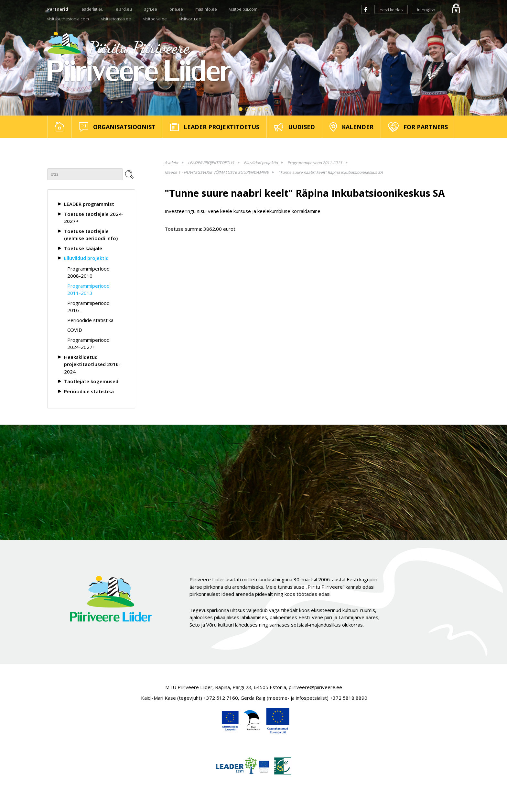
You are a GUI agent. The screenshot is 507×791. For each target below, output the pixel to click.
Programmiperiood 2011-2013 (88, 289)
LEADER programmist (89, 204)
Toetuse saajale (83, 248)
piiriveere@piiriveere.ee (315, 687)
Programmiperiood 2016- (88, 307)
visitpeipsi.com (243, 9)
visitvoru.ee (190, 19)
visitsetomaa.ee (116, 19)
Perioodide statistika (90, 320)
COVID (74, 330)
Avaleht (171, 162)
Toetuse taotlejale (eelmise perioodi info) (91, 235)
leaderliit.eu (92, 9)
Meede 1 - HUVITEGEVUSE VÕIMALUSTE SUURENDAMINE (217, 172)
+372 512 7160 (220, 698)
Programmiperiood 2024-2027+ (88, 344)
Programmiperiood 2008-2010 (88, 272)
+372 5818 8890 (348, 698)
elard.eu (124, 9)
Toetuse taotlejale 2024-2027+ (94, 218)
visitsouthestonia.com (68, 19)
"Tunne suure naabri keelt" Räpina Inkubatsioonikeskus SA (330, 172)
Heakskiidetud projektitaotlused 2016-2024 (92, 364)
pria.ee (176, 9)
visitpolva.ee (155, 19)
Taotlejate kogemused (91, 381)
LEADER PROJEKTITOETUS (211, 162)
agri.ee (150, 9)
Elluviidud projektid (86, 258)
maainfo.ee (206, 9)
